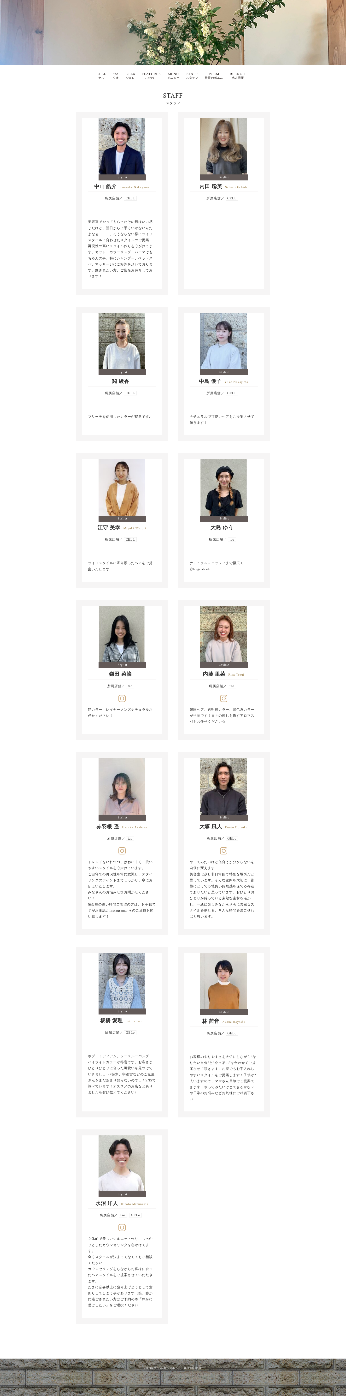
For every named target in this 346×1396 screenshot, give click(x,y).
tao (116, 75)
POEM (214, 75)
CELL (101, 75)
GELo (130, 75)
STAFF (192, 75)
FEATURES (151, 75)
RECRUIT (238, 75)
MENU (173, 75)
